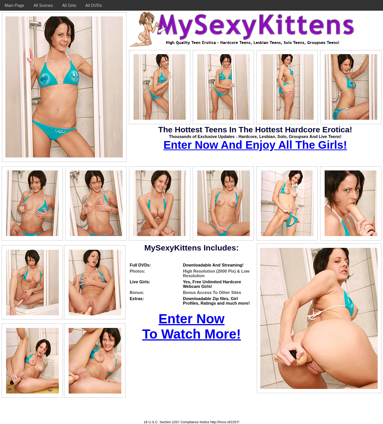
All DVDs (93, 5)
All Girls (69, 5)
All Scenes (43, 5)
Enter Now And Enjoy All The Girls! (255, 145)
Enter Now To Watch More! (191, 326)
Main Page (14, 5)
